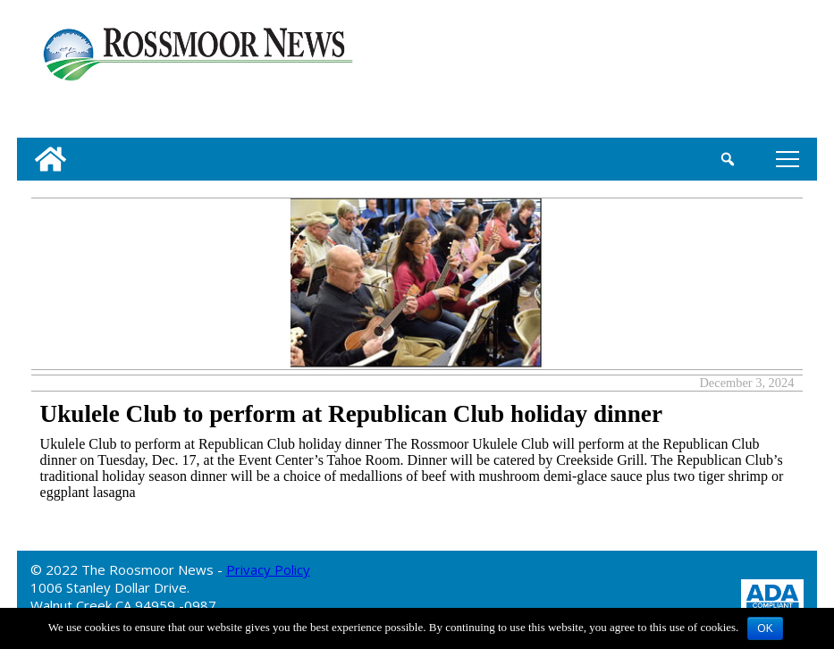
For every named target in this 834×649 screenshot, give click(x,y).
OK (764, 628)
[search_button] (727, 159)
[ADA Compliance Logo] (772, 595)
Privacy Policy (268, 569)
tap (787, 158)
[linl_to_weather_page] (746, 72)
